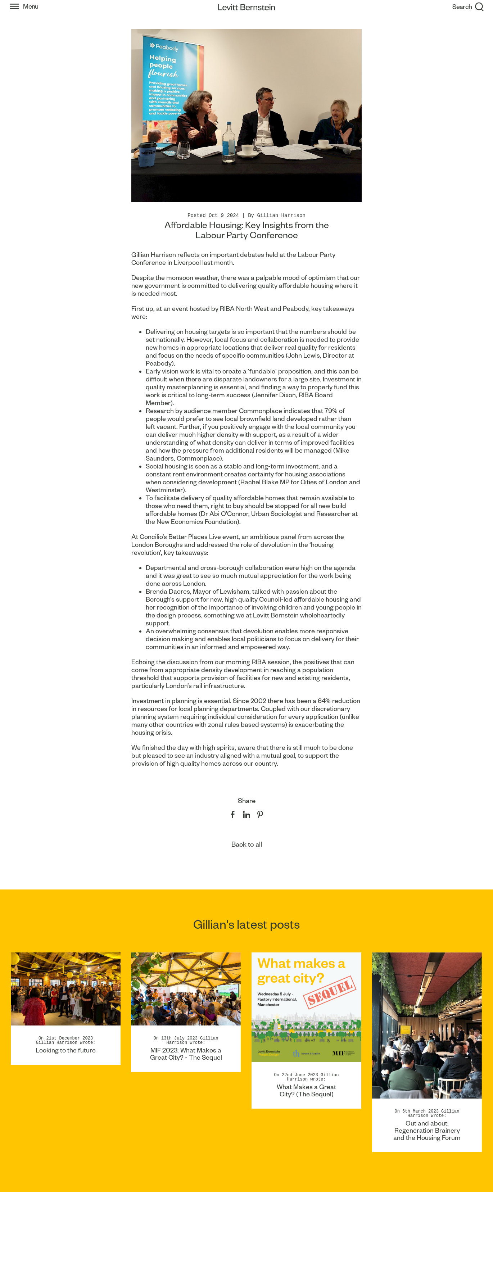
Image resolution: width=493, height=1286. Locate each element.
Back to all (246, 844)
